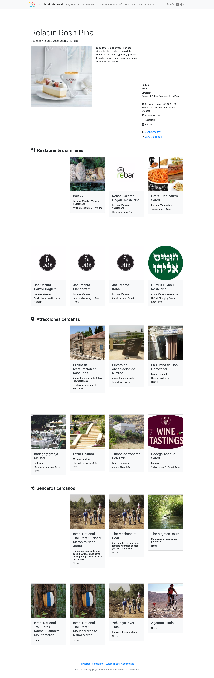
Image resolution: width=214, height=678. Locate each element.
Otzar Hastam (83, 454)
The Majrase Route (165, 534)
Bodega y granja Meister (46, 456)
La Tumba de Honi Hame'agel (164, 367)
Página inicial (72, 4)
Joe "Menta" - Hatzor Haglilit (45, 287)
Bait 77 (78, 196)
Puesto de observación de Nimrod (123, 369)
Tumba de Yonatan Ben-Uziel (126, 456)
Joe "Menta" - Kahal (122, 287)
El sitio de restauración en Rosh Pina (85, 369)
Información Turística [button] (129, 4)
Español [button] (174, 4)
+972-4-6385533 (153, 132)
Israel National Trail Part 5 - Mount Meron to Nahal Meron (85, 629)
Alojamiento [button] (88, 4)
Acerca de (149, 4)
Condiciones (98, 663)
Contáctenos (127, 663)
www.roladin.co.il (153, 137)
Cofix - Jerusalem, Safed (164, 198)
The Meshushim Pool (124, 536)
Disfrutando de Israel (50, 4)
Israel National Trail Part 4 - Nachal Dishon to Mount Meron (47, 629)
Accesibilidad (113, 663)
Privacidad (85, 663)
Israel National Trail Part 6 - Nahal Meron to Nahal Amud (87, 540)
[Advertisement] (107, 19)
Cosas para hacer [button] (106, 4)
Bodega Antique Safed (163, 456)
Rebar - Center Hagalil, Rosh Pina (125, 198)
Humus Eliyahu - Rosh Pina (163, 287)
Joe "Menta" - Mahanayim (83, 287)
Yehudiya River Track (123, 625)
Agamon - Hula (162, 623)
